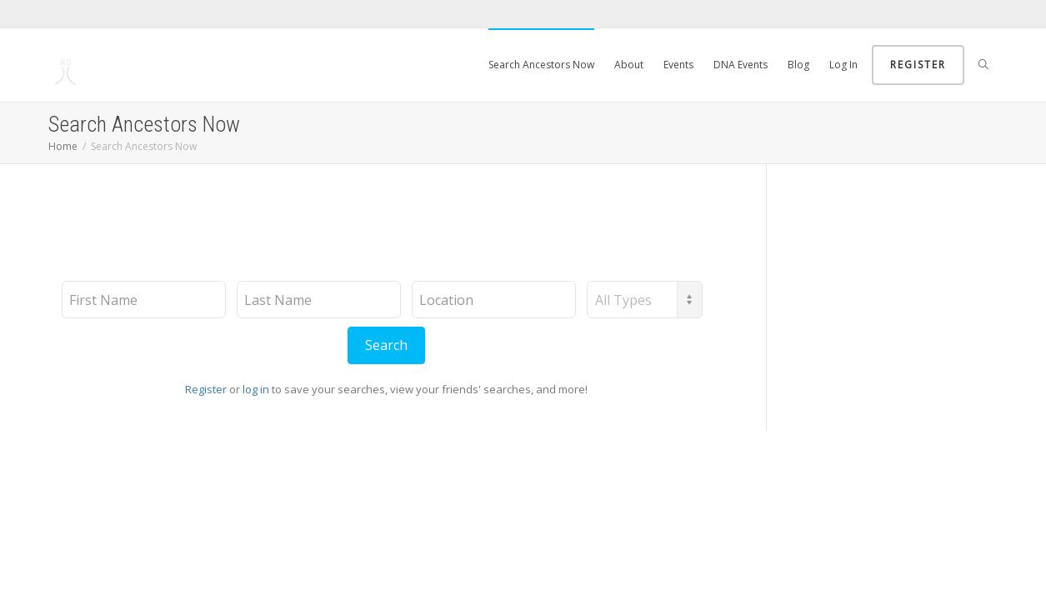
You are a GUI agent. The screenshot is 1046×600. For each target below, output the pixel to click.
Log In (843, 65)
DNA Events (740, 65)
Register (918, 65)
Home (63, 146)
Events (678, 65)
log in (256, 389)
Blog (798, 65)
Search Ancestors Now (541, 65)
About (628, 65)
